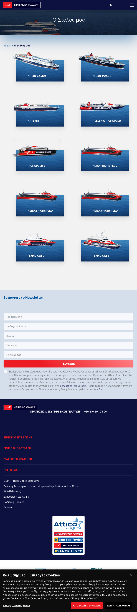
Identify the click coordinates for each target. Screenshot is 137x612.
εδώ (99, 389)
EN (110, 5)
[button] (68, 316)
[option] (68, 22)
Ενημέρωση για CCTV (16, 496)
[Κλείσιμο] (131, 581)
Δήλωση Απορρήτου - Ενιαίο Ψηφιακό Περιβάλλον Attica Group (42, 486)
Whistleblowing (13, 491)
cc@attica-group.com (73, 385)
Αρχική (7, 45)
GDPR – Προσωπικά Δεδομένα (21, 480)
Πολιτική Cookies (14, 502)
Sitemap (8, 507)
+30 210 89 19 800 (95, 411)
